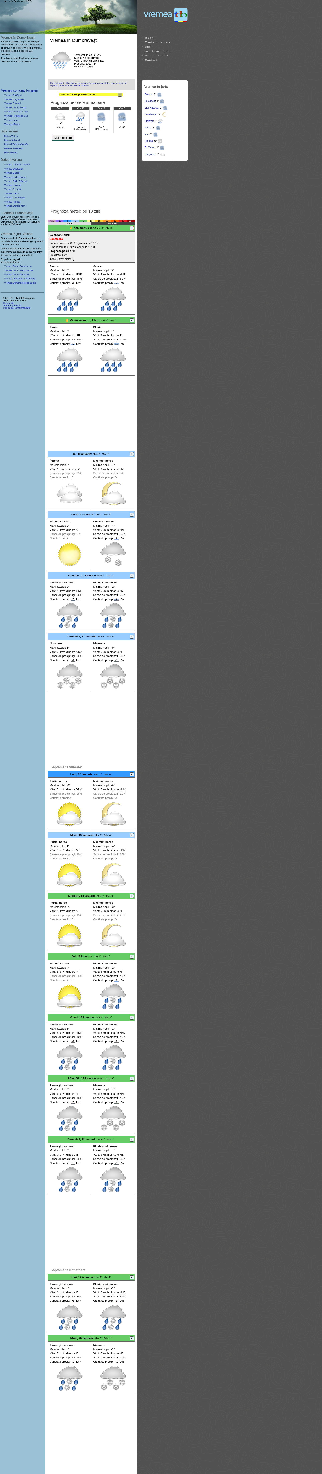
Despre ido (8, 303)
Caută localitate (158, 42)
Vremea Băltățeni (13, 95)
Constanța (150, 114)
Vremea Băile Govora (15, 177)
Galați (148, 127)
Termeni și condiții (12, 305)
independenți (25, 255)
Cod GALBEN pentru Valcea (90, 94)
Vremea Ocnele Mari (14, 206)
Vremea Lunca (11, 120)
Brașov (148, 94)
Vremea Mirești (12, 124)
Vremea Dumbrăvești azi (16, 274)
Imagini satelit (156, 55)
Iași (146, 134)
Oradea (149, 140)
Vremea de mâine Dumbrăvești (20, 278)
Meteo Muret (10, 152)
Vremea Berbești (12, 189)
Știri (148, 46)
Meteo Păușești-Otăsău (16, 144)
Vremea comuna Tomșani (19, 90)
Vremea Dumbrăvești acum (18, 266)
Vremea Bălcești (12, 185)
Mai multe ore (63, 137)
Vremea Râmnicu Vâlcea (17, 164)
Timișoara (150, 154)
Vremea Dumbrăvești (15, 107)
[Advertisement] (91, 174)
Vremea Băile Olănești (15, 181)
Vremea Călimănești (14, 197)
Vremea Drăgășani (13, 168)
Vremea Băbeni (12, 173)
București (150, 101)
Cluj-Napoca (151, 107)
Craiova (149, 121)
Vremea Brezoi (11, 193)
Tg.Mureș (150, 147)
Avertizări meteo (158, 51)
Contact (151, 60)
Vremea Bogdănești (14, 99)
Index (149, 37)
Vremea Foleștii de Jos (16, 111)
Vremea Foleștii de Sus (16, 116)
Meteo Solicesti (12, 140)
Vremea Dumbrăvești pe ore (18, 270)
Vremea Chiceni (12, 103)
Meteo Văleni (11, 136)
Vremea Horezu (12, 201)
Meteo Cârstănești (13, 148)
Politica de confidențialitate (16, 308)
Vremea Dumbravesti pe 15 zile (20, 283)
